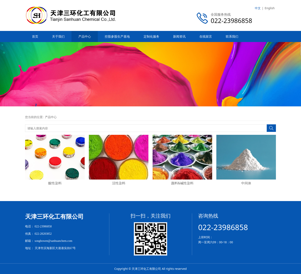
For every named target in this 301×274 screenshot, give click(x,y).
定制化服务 (151, 36)
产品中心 (84, 36)
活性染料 (118, 183)
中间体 (246, 183)
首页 (35, 36)
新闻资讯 (179, 36)
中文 (258, 8)
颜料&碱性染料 (182, 183)
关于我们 (58, 36)
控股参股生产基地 (117, 36)
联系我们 (232, 36)
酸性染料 (55, 183)
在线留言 (205, 36)
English (270, 8)
